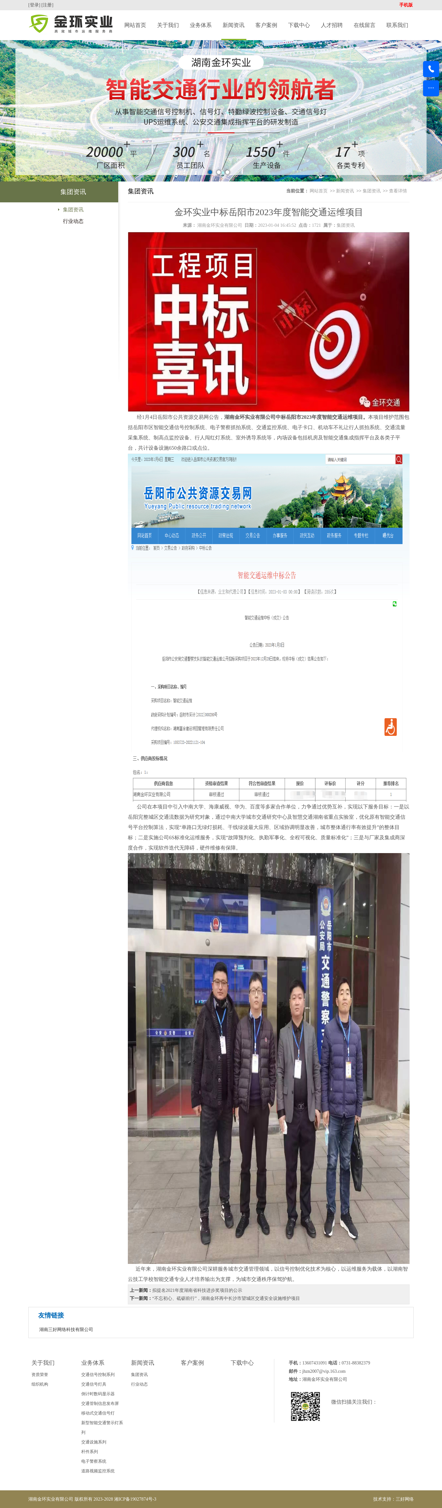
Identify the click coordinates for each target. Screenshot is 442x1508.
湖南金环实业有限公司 (219, 225)
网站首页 (135, 25)
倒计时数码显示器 (98, 1393)
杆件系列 (89, 1451)
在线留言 (365, 25)
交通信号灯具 (93, 1384)
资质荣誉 (39, 1374)
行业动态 (73, 221)
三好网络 (405, 1499)
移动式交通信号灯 (98, 1413)
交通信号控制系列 (98, 1374)
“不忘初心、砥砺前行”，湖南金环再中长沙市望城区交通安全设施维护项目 (226, 1298)
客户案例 (266, 25)
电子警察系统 (93, 1461)
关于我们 (168, 25)
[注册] (48, 5)
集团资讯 (73, 209)
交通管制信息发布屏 (100, 1403)
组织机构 (39, 1384)
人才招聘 (332, 25)
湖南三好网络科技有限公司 (66, 1329)
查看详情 (398, 191)
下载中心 (299, 25)
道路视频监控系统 (98, 1470)
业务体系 (201, 25)
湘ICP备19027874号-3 (135, 1499)
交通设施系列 (93, 1442)
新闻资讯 (233, 25)
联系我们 (397, 25)
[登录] (34, 5)
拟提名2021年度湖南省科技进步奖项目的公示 (197, 1290)
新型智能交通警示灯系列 (102, 1427)
